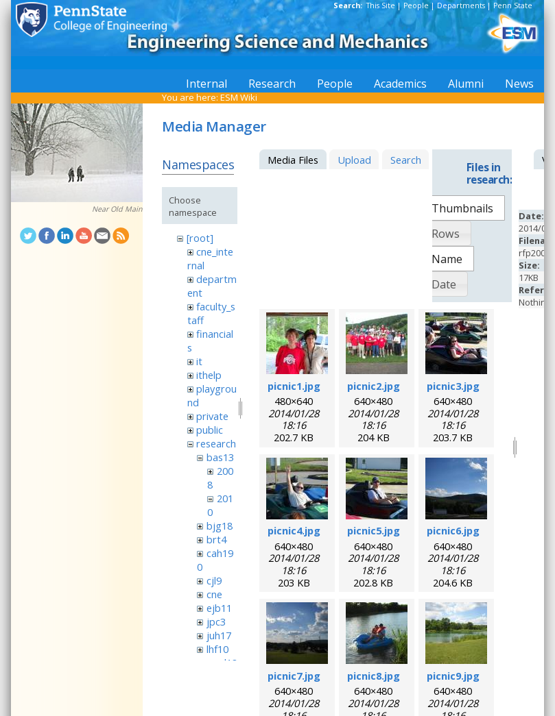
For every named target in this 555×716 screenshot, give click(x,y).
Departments (461, 5)
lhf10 (217, 649)
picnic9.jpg (453, 675)
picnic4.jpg (294, 530)
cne (214, 594)
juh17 (218, 635)
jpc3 (216, 621)
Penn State (512, 5)
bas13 (220, 457)
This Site (380, 5)
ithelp (209, 375)
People (416, 5)
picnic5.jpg (373, 530)
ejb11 (219, 608)
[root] (200, 238)
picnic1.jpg (294, 386)
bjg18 (219, 525)
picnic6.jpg (453, 530)
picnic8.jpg (373, 675)
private (212, 416)
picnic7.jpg (294, 675)
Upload (354, 159)
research (216, 443)
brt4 (216, 539)
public (209, 429)
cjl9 (214, 580)
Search (405, 159)
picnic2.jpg (373, 386)
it (199, 361)
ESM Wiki (238, 97)
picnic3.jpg (453, 386)
